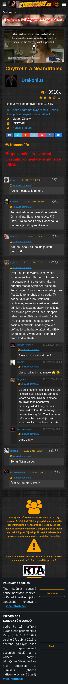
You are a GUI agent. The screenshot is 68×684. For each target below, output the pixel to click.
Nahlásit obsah (22, 127)
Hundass (14, 236)
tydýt (36, 110)
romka (44, 110)
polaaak (13, 450)
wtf (48, 114)
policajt (17, 114)
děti (43, 114)
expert (27, 114)
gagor (12, 180)
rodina (36, 114)
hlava (8, 114)
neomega (14, 201)
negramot (26, 110)
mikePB (21, 362)
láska (15, 110)
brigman (13, 262)
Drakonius (32, 80)
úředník (53, 110)
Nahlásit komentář (22, 185)
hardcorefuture (25, 344)
